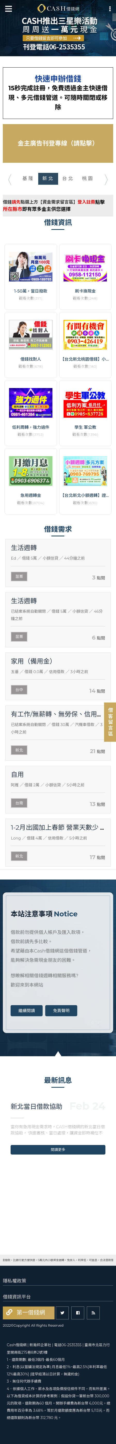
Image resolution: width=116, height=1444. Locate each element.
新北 (19, 750)
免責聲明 (61, 1010)
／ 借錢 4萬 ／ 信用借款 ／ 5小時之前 (49, 838)
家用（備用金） (33, 661)
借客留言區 (110, 722)
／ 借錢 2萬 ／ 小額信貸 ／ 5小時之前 (47, 784)
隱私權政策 (14, 1281)
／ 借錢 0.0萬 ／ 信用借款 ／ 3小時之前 (49, 671)
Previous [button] (6, 178)
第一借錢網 (30, 1312)
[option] (58, 28)
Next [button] (109, 178)
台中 (19, 689)
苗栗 (19, 576)
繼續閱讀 (26, 1010)
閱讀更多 (58, 1149)
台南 (19, 803)
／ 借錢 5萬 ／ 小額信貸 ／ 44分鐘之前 (48, 558)
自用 (17, 774)
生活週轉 (24, 548)
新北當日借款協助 (36, 1106)
